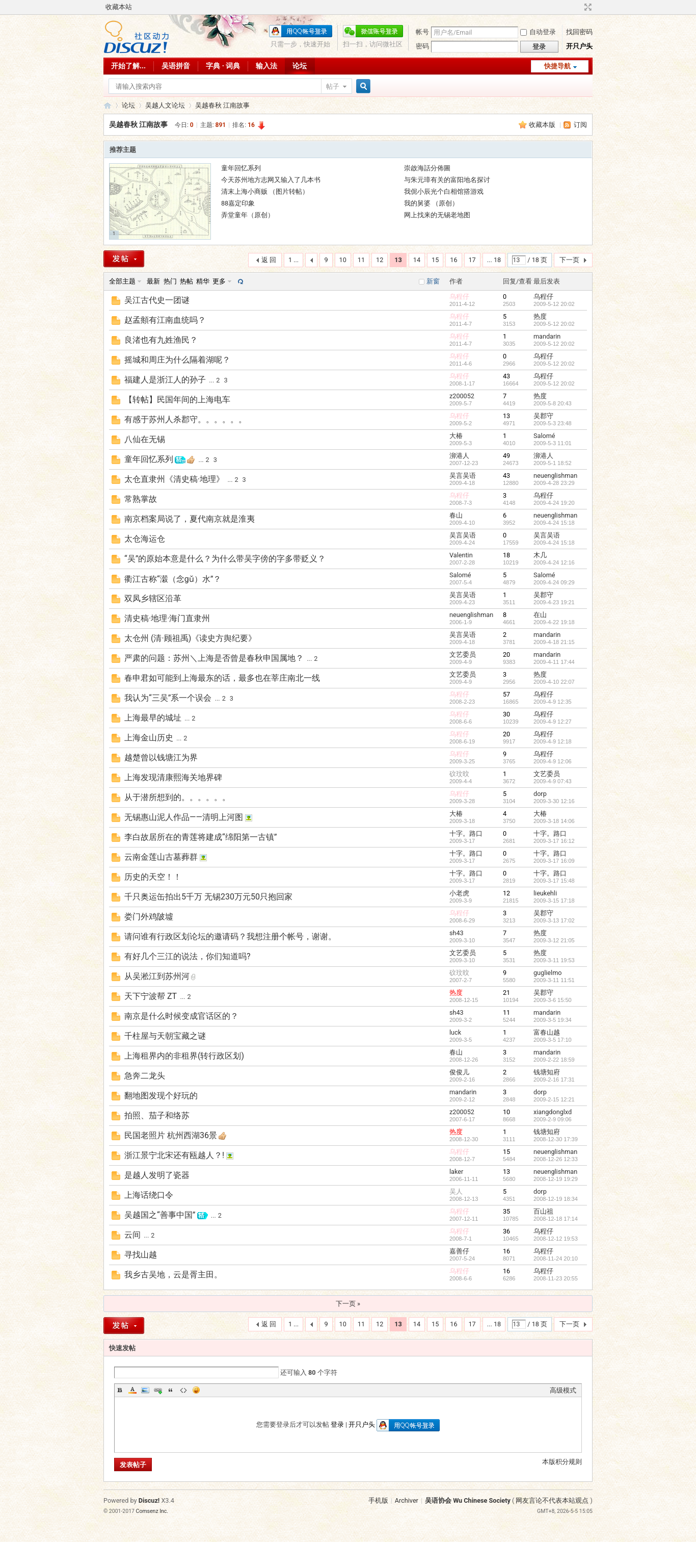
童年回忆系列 (241, 168)
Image (145, 1390)
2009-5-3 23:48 (552, 423)
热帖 (186, 281)
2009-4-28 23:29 (554, 483)
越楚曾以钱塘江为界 (161, 757)
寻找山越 (140, 1255)
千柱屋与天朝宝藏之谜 (165, 1036)
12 (379, 260)
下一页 (569, 260)
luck (455, 1032)
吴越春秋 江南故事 (222, 105)
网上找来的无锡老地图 (437, 215)
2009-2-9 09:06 (552, 1119)
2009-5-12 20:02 (554, 304)
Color (132, 1390)
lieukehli (545, 893)
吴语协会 (107, 105)
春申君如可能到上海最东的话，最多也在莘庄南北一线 (222, 678)
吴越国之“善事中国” (159, 1215)
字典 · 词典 (223, 66)
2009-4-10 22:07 (554, 682)
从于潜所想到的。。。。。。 (177, 797)
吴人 (456, 1191)
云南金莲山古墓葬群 (161, 857)
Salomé (544, 436)
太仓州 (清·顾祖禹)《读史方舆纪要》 (190, 638)
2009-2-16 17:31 (554, 1079)
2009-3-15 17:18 (554, 900)
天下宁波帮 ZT (150, 996)
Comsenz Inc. (152, 1511)
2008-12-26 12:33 (555, 1159)
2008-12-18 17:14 (555, 1219)
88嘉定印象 (238, 203)
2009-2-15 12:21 (554, 1099)
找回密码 (579, 32)
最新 (153, 281)
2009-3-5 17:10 (552, 1040)
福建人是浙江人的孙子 (165, 379)
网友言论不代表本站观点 (552, 1500)
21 (506, 992)
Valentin (461, 555)
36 (506, 1231)
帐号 (422, 32)
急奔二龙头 (144, 1076)
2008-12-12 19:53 (555, 1239)
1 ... (293, 260)
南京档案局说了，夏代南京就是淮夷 (189, 519)
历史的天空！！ (152, 877)
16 (453, 260)
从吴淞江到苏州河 (157, 976)
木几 (540, 555)
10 (342, 260)
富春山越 (546, 1032)
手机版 (378, 1500)
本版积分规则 (562, 1462)
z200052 (461, 396)
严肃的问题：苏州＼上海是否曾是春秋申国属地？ (214, 658)
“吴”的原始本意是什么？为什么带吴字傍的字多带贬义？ (225, 558)
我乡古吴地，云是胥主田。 (173, 1274)
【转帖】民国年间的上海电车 (177, 399)
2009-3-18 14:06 (554, 821)
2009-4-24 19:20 (554, 503)
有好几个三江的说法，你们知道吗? (187, 956)
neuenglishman (555, 475)
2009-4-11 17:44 (554, 662)
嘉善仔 (459, 1251)
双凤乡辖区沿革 (152, 598)
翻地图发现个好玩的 (161, 1095)
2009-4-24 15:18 (554, 523)
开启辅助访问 (578, 7)
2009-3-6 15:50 (552, 1000)
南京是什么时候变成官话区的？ (181, 1016)
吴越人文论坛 (165, 105)
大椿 (456, 436)
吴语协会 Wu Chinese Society (468, 1500)
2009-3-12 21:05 (554, 940)
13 (506, 416)
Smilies (196, 1390)
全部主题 (122, 281)
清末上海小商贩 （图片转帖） (265, 191)
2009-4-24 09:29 (554, 582)
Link (158, 1390)
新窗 (433, 281)
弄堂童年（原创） (247, 215)
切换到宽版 (587, 7)
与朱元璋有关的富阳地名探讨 (447, 180)
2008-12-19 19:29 (555, 1179)
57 (506, 694)
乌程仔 (459, 296)
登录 (337, 1424)
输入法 (266, 66)
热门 (170, 281)
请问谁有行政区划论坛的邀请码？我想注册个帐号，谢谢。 (230, 936)
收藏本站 (118, 7)
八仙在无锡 (144, 439)
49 (506, 455)
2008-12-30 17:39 (555, 1139)
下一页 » (348, 1303)
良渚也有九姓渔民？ (161, 340)
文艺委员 (462, 654)
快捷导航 (557, 66)
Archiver (406, 1500)
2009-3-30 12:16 (554, 801)
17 (472, 260)
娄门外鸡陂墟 (148, 916)
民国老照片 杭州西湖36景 (170, 1135)
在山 (540, 615)
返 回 (268, 260)
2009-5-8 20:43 (552, 403)
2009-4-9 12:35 (552, 702)
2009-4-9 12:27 (552, 721)
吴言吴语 (462, 475)
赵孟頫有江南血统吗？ (165, 320)
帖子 (332, 86)
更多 (219, 281)
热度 (540, 316)
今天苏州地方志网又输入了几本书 (270, 180)
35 (506, 1211)
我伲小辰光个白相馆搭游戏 (444, 191)
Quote (171, 1390)
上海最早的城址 (152, 718)
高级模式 (563, 1390)
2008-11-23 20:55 (555, 1278)
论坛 (299, 66)
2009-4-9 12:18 (552, 741)
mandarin (546, 336)
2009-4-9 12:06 (552, 761)
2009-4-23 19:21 (554, 602)
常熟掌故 (140, 499)
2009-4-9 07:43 (552, 781)
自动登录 (538, 32)
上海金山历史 (148, 737)
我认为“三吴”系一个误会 (167, 698)
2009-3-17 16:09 (554, 861)
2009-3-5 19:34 (552, 1020)
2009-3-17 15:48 (554, 881)
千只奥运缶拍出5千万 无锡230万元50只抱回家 (208, 897)
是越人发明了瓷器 (157, 1175)
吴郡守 (543, 416)
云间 (132, 1235)
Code (183, 1390)
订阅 (580, 124)
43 (506, 376)
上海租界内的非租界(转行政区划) (184, 1056)
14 (416, 260)
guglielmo (547, 972)
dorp (540, 794)
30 (506, 714)
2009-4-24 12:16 (554, 562)
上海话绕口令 (148, 1195)
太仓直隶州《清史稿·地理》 (174, 479)
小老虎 (459, 893)
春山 (456, 515)
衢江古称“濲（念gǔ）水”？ (172, 579)
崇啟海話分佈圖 (427, 168)
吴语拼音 (176, 66)
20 (506, 654)
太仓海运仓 (144, 539)
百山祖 (543, 1211)
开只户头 (579, 46)
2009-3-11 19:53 (554, 960)
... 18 (494, 260)
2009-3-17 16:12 (554, 841)
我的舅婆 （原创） (431, 203)
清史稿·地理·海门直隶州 (167, 618)
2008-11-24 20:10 (555, 1258)
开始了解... (128, 66)
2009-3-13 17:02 (554, 920)
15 (435, 260)
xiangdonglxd (552, 1112)
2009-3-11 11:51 (554, 980)
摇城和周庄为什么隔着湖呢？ (177, 360)
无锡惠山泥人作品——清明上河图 (183, 817)
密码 (422, 46)
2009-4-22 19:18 (554, 622)
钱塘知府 (546, 1072)
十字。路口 (466, 833)
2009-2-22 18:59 (554, 1060)
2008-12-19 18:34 (555, 1199)
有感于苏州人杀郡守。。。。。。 (185, 419)
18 (506, 555)
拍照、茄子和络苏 (157, 1115)
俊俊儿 (459, 1072)
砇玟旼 (459, 774)
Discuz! (149, 1500)
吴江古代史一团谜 (157, 300)
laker (456, 1171)
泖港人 (459, 455)
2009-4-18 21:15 (554, 642)
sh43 (456, 933)
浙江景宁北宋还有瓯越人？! (174, 1155)
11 (361, 260)
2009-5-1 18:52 (552, 463)
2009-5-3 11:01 (552, 443)
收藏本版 (543, 124)
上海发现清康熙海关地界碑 (173, 777)
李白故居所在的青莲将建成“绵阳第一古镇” (200, 837)
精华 (202, 281)
